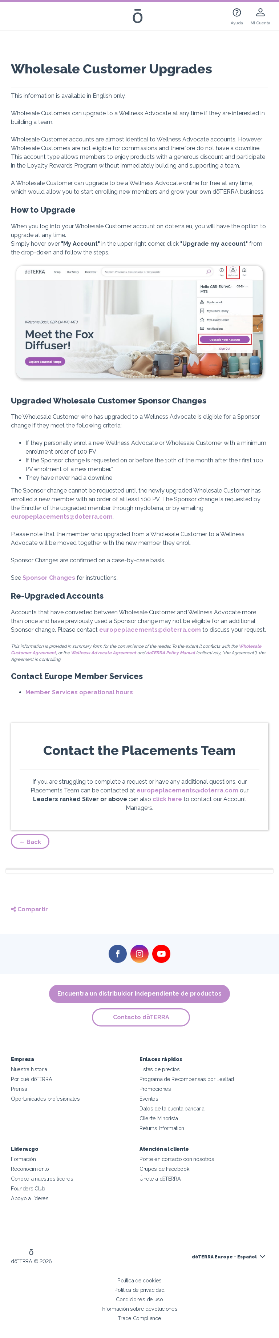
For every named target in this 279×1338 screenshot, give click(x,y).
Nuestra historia (29, 1069)
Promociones (155, 1089)
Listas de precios (160, 1069)
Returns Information (162, 1128)
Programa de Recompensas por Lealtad (187, 1079)
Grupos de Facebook (164, 1169)
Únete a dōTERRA (160, 1179)
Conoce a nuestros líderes (42, 1179)
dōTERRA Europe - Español (224, 1256)
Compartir (29, 909)
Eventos (149, 1099)
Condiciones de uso (139, 1299)
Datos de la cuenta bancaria (172, 1108)
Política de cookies (139, 1280)
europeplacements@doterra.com (62, 516)
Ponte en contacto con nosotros (177, 1159)
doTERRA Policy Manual (170, 652)
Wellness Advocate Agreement (103, 652)
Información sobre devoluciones (140, 1309)
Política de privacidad (139, 1290)
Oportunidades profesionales (45, 1099)
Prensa (19, 1089)
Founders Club (28, 1188)
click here (167, 799)
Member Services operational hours (79, 692)
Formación (23, 1159)
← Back (30, 842)
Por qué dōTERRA (31, 1079)
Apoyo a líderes (29, 1198)
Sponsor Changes (49, 577)
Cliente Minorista (159, 1118)
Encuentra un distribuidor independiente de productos (139, 993)
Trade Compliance (139, 1318)
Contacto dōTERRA (141, 1017)
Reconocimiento (30, 1169)
